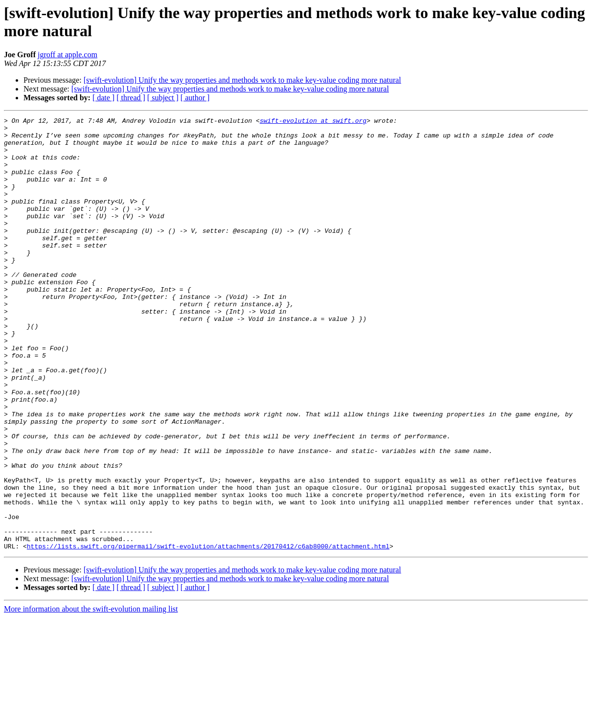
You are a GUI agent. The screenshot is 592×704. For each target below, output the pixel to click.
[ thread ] (130, 97)
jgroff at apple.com (67, 54)
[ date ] (103, 97)
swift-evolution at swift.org (313, 121)
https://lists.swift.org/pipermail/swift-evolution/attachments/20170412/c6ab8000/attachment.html (208, 632)
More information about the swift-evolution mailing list (91, 695)
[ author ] (195, 97)
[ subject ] (163, 97)
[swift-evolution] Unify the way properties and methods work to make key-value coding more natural (242, 80)
